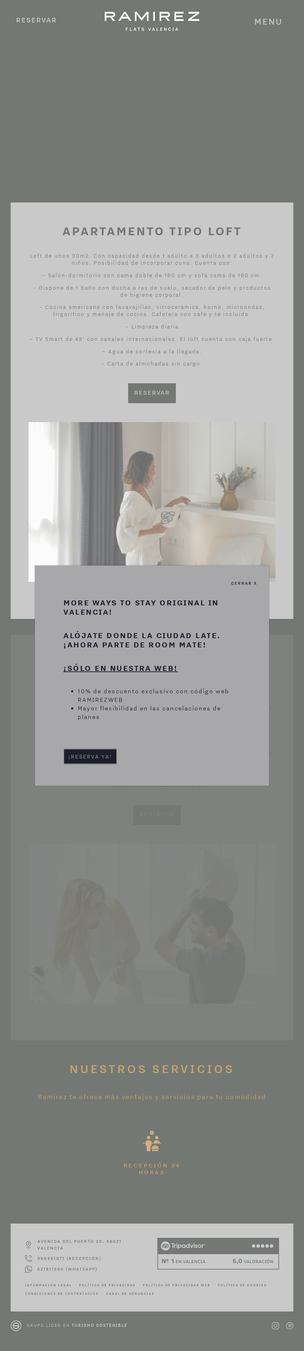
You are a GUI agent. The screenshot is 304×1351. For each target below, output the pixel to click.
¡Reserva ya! (90, 756)
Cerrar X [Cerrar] (244, 583)
